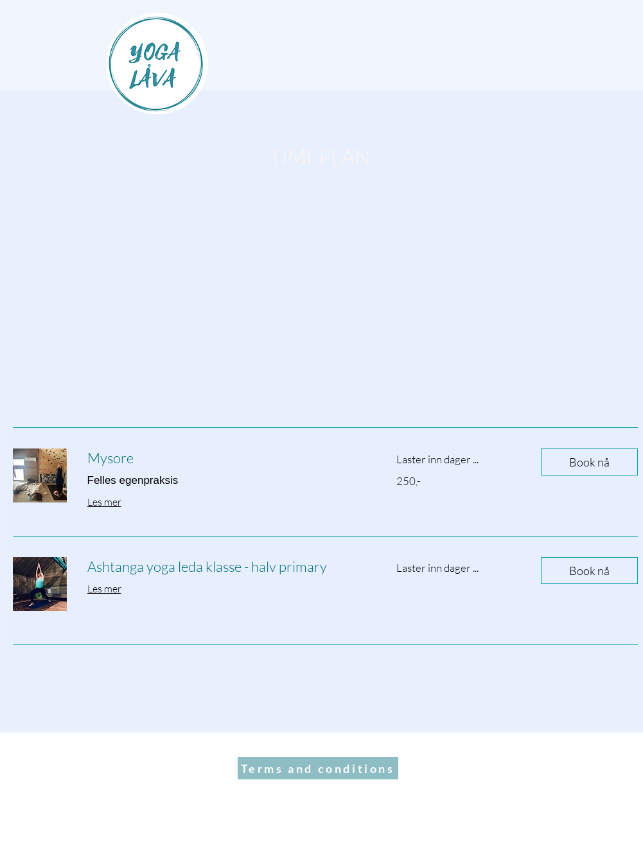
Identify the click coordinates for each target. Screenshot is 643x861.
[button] (589, 461)
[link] (226, 457)
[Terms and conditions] (318, 768)
